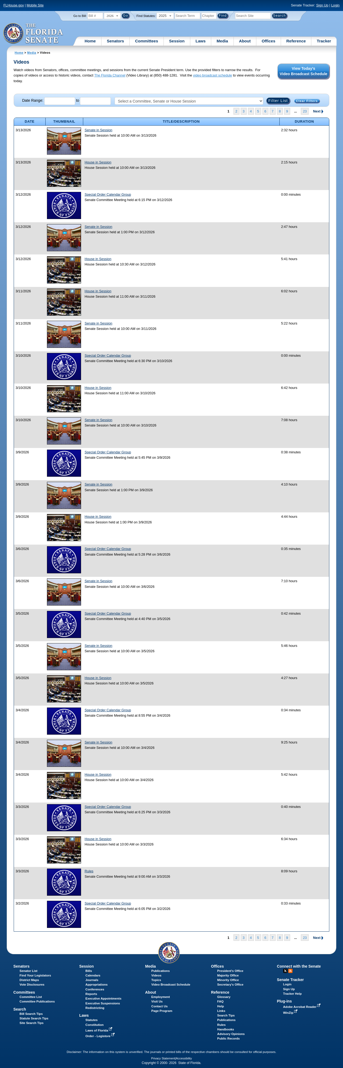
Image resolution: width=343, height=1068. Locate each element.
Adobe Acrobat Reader (302, 1006)
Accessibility (184, 1058)
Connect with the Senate (299, 966)
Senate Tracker (290, 980)
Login (335, 5)
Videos (156, 975)
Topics (156, 980)
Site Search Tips (31, 1023)
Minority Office (228, 980)
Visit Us (157, 1001)
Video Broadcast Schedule (170, 984)
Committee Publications (37, 1001)
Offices (268, 41)
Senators (115, 41)
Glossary (223, 996)
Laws (201, 41)
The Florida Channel (109, 75)
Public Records (228, 1038)
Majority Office (228, 975)
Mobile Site (35, 5)
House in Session (98, 162)
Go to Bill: (80, 15)
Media (222, 41)
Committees (146, 41)
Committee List (31, 996)
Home (90, 41)
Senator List (29, 970)
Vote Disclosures (32, 984)
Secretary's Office (230, 984)
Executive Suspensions (102, 1003)
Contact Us (159, 1006)
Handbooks (225, 1029)
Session (177, 41)
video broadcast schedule (212, 75)
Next (318, 111)
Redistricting (94, 1007)
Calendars (92, 975)
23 (305, 111)
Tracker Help (292, 993)
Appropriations (96, 984)
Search (19, 1009)
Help (220, 1006)
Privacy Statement (163, 1058)
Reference (296, 41)
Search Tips (226, 1015)
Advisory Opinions (231, 1034)
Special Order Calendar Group (108, 194)
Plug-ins (284, 1001)
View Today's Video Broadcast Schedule (303, 71)
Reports (91, 994)
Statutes (91, 1020)
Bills (88, 970)
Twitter (285, 971)
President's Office (230, 970)
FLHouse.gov (13, 5)
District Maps (29, 980)
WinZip (290, 1012)
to (77, 101)
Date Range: (32, 101)
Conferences (94, 989)
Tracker (324, 41)
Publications (160, 970)
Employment (160, 996)
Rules (89, 871)
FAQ (220, 1001)
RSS (290, 971)
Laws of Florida (99, 1030)
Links (221, 1010)
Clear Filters (307, 101)
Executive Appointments (103, 998)
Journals (91, 980)
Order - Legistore (100, 1036)
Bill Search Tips (31, 1013)
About (245, 41)
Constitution (94, 1024)
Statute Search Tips (34, 1018)
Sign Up (322, 5)
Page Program (161, 1010)
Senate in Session (98, 130)
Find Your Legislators (35, 975)
